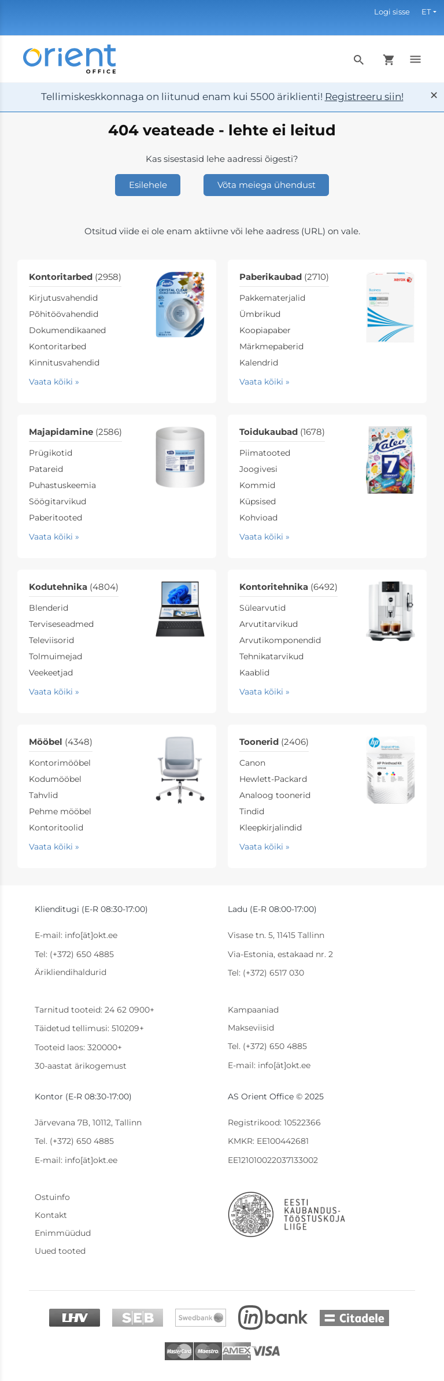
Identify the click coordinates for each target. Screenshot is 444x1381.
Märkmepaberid (271, 346)
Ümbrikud (259, 314)
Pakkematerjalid (272, 298)
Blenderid (48, 608)
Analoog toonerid (274, 795)
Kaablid (254, 672)
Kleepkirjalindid (270, 827)
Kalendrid (258, 362)
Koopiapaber (265, 330)
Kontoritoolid (56, 827)
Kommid (257, 485)
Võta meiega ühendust (266, 184)
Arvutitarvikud (268, 624)
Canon (252, 763)
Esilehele (148, 184)
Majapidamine (75, 431)
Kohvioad (258, 517)
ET (426, 11)
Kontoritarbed (75, 276)
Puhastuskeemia (62, 485)
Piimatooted (264, 453)
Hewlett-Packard (273, 779)
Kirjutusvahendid (63, 298)
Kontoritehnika (288, 586)
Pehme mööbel (60, 811)
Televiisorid (51, 640)
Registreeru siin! (364, 96)
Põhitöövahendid (63, 314)
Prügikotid (50, 453)
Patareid (46, 469)
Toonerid (274, 741)
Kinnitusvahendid (64, 362)
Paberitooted (55, 517)
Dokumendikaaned (67, 330)
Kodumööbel (55, 779)
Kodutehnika (74, 586)
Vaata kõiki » (54, 381)
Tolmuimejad (55, 656)
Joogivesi (258, 469)
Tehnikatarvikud (271, 656)
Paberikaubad (284, 276)
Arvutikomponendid (280, 640)
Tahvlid (43, 795)
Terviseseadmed (61, 624)
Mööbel (60, 741)
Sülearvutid (262, 608)
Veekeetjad (51, 672)
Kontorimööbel (60, 763)
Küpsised (257, 501)
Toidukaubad (282, 431)
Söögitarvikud (57, 501)
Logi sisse (392, 11)
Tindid (251, 811)
